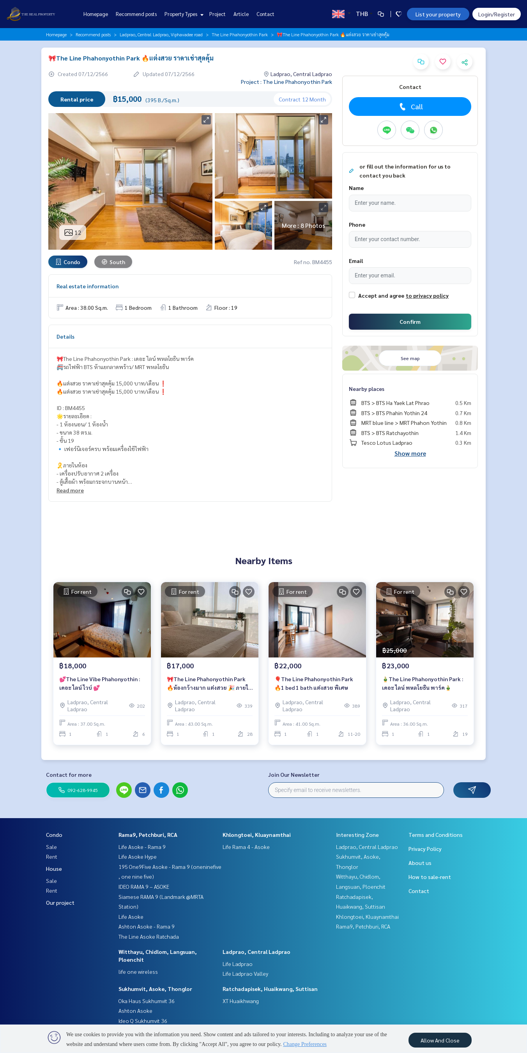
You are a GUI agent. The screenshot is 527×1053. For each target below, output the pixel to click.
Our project (60, 902)
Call (410, 106)
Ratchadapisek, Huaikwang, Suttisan (270, 988)
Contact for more (69, 774)
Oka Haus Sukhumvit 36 (146, 1000)
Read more (70, 490)
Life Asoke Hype (137, 856)
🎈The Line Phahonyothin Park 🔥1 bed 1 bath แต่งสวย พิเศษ (313, 683)
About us (420, 862)
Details (65, 336)
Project (217, 14)
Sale (51, 846)
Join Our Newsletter (294, 774)
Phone (357, 224)
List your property (438, 14)
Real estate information (87, 285)
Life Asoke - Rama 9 (142, 846)
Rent (51, 856)
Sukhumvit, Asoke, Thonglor (155, 988)
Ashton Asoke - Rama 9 (146, 926)
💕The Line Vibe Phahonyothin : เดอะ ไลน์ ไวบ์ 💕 (99, 683)
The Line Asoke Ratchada (148, 936)
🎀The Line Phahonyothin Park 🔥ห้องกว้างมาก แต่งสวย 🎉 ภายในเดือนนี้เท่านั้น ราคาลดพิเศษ (209, 683)
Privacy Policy (425, 848)
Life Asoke (130, 916)
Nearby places (366, 388)
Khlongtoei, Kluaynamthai (257, 834)
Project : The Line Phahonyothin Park (286, 81)
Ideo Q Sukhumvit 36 (142, 1020)
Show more (410, 453)
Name (356, 187)
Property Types (183, 14)
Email (356, 260)
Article (241, 14)
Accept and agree (381, 295)
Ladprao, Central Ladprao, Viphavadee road (161, 34)
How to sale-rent (430, 876)
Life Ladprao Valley (245, 973)
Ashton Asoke (135, 1010)
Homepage (95, 14)
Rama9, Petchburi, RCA (147, 834)
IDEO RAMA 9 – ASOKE (143, 886)
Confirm (410, 321)
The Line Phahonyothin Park (240, 34)
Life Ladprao (238, 963)
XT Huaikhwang (241, 1000)
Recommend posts (136, 14)
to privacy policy (427, 295)
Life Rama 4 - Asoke (246, 846)
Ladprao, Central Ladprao (256, 951)
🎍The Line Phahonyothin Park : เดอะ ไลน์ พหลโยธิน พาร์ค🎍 (422, 683)
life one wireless (138, 971)
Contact (265, 14)
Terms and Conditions (436, 834)
